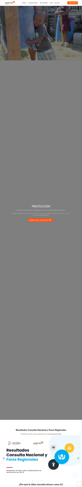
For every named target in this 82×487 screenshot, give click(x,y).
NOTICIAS (57, 3)
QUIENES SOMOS (33, 3)
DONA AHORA (72, 3)
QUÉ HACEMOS (44, 3)
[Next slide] (78, 458)
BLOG (51, 3)
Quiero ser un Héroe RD (40, 220)
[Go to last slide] (4, 458)
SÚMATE (24, 3)
